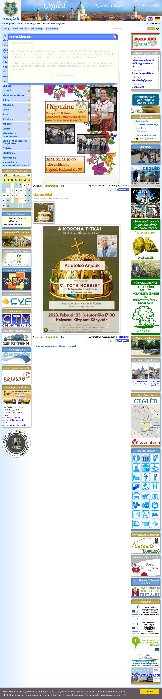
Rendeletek (140, 128)
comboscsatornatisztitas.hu (14, 425)
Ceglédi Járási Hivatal (14, 57)
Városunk (16, 40)
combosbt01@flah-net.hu (13, 420)
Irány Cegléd (9, 76)
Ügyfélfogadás (141, 121)
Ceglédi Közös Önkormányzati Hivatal (16, 51)
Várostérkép (52, 28)
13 (4, 195)
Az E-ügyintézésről (145, 138)
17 (20, 195)
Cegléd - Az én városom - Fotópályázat (15, 142)
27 (4, 205)
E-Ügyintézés (141, 131)
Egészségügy (16, 81)
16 (16, 195)
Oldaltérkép (36, 28)
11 (25, 190)
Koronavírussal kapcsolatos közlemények (16, 163)
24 (20, 200)
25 (25, 200)
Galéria (16, 128)
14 (8, 195)
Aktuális (16, 67)
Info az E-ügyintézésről (145, 135)
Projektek (16, 148)
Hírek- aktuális (20, 28)
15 (12, 195)
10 (20, 190)
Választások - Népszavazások (16, 134)
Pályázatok (8, 62)
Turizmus (16, 71)
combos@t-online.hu (11, 417)
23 (16, 200)
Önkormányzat (16, 45)
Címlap (6, 28)
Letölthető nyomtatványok (147, 125)
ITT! (124, 695)
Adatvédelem (9, 157)
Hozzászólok (123, 185)
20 (4, 200)
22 (12, 200)
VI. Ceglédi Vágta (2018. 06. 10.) (140, 381)
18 (25, 195)
